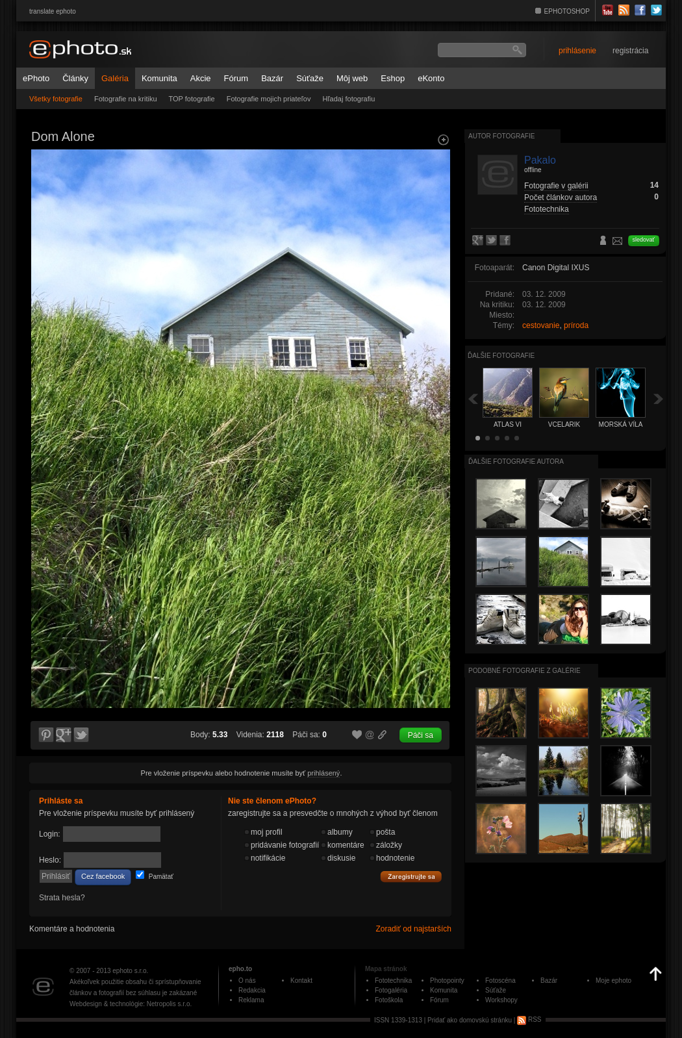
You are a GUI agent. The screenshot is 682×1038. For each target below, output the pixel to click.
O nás (247, 980)
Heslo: (50, 860)
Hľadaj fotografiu (348, 99)
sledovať (644, 239)
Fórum (236, 78)
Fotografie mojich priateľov (269, 99)
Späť (473, 398)
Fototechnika (546, 209)
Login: (49, 834)
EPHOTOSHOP (567, 11)
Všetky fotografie (55, 99)
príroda (576, 325)
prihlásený (323, 773)
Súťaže (309, 78)
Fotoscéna (500, 980)
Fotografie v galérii (556, 185)
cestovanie (540, 325)
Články (75, 78)
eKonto (431, 78)
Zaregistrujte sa (411, 877)
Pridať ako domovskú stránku (469, 1019)
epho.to (240, 968)
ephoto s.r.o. (130, 970)
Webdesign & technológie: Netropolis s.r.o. (130, 1003)
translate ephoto (52, 11)
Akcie (200, 78)
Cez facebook (103, 876)
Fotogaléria (391, 990)
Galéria (115, 78)
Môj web (352, 78)
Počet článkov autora (560, 197)
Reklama (251, 1000)
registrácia (630, 50)
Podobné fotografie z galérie (524, 670)
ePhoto (36, 78)
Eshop (393, 78)
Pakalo (540, 160)
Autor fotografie (501, 136)
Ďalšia (658, 398)
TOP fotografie (192, 99)
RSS (529, 1019)
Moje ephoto (613, 980)
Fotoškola (389, 1000)
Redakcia (252, 990)
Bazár (272, 78)
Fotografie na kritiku (125, 99)
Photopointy (447, 980)
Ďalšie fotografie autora (516, 461)
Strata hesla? (62, 897)
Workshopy (501, 1000)
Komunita (159, 78)
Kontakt (301, 980)
